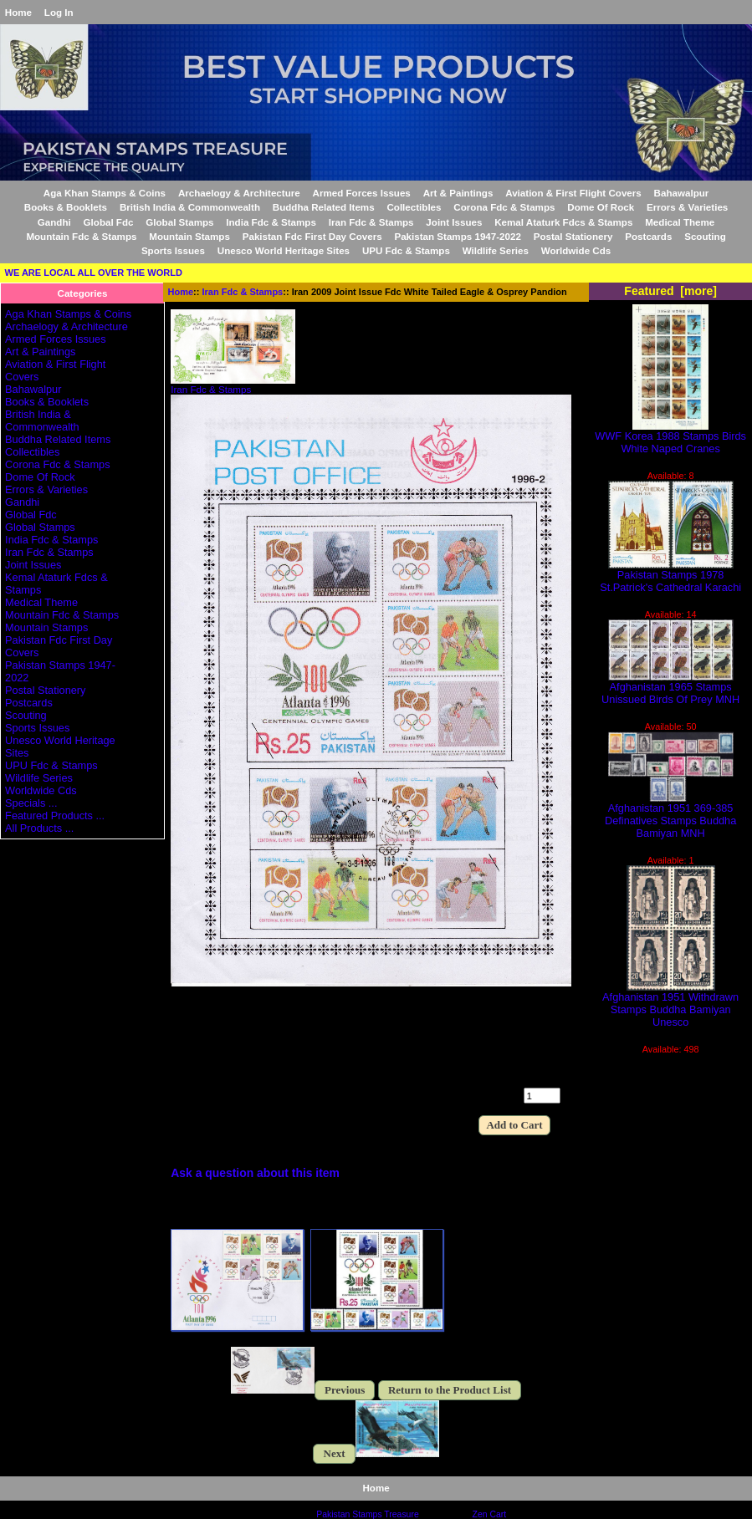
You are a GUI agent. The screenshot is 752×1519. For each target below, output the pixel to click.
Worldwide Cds (576, 250)
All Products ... (39, 828)
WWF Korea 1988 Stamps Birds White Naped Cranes (670, 437)
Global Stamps (179, 222)
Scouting (705, 236)
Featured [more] (670, 291)
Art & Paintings (458, 192)
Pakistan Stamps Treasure (367, 1514)
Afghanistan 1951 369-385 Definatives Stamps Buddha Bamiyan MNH (670, 815)
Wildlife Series (496, 250)
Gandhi (54, 222)
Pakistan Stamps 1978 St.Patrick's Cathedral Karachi (670, 576)
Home (18, 12)
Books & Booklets (65, 206)
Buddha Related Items (324, 206)
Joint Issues (454, 222)
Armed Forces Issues (362, 192)
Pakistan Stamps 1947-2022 (457, 236)
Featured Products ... (55, 815)
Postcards (648, 236)
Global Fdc (109, 222)
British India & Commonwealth (190, 206)
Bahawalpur (681, 192)
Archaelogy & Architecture (239, 192)
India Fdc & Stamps (271, 222)
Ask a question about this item (255, 1173)
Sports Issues (173, 250)
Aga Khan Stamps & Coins (104, 192)
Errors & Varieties (687, 206)
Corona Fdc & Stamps (504, 206)
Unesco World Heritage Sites (283, 250)
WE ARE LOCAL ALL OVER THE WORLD (93, 273)
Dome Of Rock (600, 206)
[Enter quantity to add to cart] (542, 1096)
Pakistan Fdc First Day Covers (312, 236)
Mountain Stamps (189, 236)
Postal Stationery (573, 236)
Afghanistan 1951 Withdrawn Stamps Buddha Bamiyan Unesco (670, 1004)
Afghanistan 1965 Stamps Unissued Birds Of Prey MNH (670, 688)
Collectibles (413, 206)
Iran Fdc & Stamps (243, 292)
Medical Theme (679, 222)
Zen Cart (490, 1514)
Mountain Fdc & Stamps (81, 236)
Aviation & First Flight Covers (573, 192)
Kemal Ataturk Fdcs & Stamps (563, 222)
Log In (59, 12)
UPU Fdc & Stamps (406, 250)
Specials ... (31, 803)
